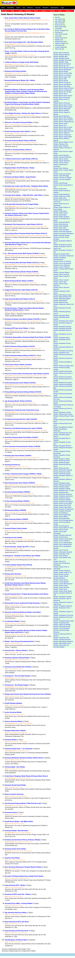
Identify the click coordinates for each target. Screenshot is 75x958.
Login (62, 8)
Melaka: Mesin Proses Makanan (60, 284)
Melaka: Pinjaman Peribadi (62, 500)
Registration (54, 8)
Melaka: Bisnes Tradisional (62, 135)
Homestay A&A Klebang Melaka (15, 71)
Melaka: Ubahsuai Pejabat (62, 624)
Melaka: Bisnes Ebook (60, 81)
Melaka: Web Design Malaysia (63, 641)
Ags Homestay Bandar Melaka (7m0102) (18, 401)
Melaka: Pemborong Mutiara (62, 384)
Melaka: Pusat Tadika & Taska (63, 528)
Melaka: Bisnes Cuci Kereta (62, 75)
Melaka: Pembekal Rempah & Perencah (63, 348)
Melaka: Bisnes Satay (60, 123)
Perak (36, 11)
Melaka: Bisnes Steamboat (62, 129)
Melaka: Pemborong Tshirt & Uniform (62, 409)
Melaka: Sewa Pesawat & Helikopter (61, 564)
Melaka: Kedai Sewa (60, 211)
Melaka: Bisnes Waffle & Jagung (61, 139)
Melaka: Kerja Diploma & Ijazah (61, 219)
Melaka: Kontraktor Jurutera (62, 245)
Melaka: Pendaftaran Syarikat (63, 427)
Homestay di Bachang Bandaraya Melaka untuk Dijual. (23, 612)
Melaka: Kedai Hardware (61, 194)
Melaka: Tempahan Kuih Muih (63, 615)
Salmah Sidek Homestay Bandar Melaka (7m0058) (21, 272)
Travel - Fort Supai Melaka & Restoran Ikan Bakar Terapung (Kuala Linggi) (27, 52)
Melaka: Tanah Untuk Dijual (62, 591)
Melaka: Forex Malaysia (61, 155)
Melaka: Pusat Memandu (61, 518)
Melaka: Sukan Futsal (60, 585)
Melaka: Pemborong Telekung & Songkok (63, 406)
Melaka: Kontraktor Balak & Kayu (62, 242)
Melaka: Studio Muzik (60, 580)
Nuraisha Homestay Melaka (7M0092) (17, 492)
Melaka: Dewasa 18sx (60, 144)
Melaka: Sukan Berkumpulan (63, 584)
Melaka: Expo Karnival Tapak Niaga (63, 152)
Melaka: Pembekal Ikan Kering (63, 321)
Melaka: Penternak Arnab (61, 461)
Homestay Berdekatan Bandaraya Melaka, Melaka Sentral (24, 758)
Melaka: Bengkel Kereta (61, 58)
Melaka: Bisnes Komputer (61, 97)
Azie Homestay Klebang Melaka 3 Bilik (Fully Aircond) (23, 803)
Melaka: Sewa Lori (59, 561)
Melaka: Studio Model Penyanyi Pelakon (60, 577)
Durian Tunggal (60, 30)
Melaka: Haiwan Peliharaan (62, 157)
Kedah (20, 11)
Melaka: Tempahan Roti (61, 623)
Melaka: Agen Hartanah (61, 53)
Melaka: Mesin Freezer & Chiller (61, 277)
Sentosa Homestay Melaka (13, 721)
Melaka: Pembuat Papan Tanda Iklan (63, 417)
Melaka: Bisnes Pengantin (61, 109)
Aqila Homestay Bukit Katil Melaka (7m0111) (20, 299)
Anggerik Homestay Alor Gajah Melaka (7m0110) (21, 290)
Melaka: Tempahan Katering (62, 606)
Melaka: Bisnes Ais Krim (61, 66)
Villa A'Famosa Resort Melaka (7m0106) (18, 365)
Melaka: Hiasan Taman (60, 162)
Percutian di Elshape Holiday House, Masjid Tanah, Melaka (24, 876)
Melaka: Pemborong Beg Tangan (61, 368)
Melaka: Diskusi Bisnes (60, 146)
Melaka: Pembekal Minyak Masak (62, 344)
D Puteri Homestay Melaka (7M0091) (17, 501)
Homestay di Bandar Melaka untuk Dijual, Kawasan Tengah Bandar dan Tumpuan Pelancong (27, 214)
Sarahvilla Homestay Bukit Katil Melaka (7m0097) (21, 437)
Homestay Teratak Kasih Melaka (15, 785)
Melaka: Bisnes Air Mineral (62, 64)
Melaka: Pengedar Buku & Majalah (62, 439)
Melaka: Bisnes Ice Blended (62, 90)
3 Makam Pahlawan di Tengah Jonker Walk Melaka (21, 62)
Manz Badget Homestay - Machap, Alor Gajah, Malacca (23, 113)
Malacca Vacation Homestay (14, 794)
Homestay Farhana (11, 812)
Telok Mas (58, 49)
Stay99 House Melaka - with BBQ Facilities (19, 821)
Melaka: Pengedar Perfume (62, 446)
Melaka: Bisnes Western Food (63, 142)
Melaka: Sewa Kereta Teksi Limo (62, 558)
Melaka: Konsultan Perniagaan (63, 233)
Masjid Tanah (59, 38)
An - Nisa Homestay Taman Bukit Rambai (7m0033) (22, 253)
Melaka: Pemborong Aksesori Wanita (63, 359)
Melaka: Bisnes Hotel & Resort (63, 88)
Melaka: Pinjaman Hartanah (62, 494)
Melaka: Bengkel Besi (60, 56)
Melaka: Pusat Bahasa (60, 513)
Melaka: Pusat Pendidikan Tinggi (61, 523)
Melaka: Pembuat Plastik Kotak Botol (63, 420)
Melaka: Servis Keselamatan (62, 543)
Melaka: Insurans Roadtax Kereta (62, 180)
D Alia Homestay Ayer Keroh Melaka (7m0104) (20, 383)
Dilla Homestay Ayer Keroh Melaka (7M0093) (20, 483)
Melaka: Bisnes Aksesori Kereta (63, 68)
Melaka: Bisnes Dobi (60, 79)
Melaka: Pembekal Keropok (62, 328)
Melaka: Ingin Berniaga (61, 176)
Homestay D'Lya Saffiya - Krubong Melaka (19, 903)
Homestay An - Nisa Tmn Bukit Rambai (17, 676)
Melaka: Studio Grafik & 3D (62, 572)
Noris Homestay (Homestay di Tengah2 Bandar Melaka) (23, 867)
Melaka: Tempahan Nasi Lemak (63, 621)
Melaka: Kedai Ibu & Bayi (61, 196)
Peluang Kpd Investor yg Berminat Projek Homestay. (22, 603)
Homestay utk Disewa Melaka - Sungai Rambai (20, 177)
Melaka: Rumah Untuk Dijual (62, 539)
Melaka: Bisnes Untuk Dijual (62, 136)
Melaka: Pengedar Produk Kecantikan (61, 452)
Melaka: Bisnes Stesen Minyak (63, 131)
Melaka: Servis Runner (60, 550)
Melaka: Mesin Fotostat (61, 274)
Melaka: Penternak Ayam (61, 462)
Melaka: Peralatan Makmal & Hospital (63, 476)
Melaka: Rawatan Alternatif (62, 535)
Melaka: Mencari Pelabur (61, 272)
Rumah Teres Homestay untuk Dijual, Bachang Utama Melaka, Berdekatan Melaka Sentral (25, 584)
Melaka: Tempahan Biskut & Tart (62, 594)
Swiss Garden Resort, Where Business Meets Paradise (22, 18)
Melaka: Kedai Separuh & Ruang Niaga (61, 208)
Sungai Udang (60, 47)
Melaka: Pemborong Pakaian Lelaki (62, 394)
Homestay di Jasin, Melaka (13, 537)
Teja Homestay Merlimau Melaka (16, 912)
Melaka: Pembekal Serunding (63, 351)
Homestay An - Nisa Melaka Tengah (16, 685)
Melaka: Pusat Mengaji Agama (63, 520)
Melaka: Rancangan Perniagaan (60, 532)
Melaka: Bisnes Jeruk (60, 94)
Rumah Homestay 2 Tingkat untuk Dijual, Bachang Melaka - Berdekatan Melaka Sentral (24, 309)
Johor (60, 11)
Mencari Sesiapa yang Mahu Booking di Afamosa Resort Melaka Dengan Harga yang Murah (26, 631)
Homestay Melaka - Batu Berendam (16, 831)
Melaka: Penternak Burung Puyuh (62, 465)
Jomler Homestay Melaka (13, 712)
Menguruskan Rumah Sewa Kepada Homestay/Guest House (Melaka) (28, 694)
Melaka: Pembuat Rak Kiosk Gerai (62, 424)
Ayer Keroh (58, 21)
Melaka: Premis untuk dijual (62, 503)
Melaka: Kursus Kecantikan (62, 263)
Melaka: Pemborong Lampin (62, 382)
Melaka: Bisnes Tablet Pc (61, 133)
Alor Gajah (58, 19)
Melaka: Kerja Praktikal (60, 226)
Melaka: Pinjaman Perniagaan (63, 502)
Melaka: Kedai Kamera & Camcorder (61, 201)
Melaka (52, 11)
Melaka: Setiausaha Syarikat (62, 552)
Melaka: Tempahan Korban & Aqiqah (63, 612)
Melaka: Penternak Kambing (62, 470)
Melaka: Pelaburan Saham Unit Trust (63, 305)
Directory (30, 8)
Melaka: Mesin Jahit (59, 282)
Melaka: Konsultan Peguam (62, 231)
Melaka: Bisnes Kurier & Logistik (61, 100)
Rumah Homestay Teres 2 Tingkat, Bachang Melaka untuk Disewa (26, 594)
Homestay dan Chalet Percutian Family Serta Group (22, 410)
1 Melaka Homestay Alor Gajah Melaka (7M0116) (21, 159)
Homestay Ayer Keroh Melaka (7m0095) (18, 456)
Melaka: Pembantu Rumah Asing (62, 309)
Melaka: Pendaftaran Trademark (60, 430)
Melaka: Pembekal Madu (61, 338)
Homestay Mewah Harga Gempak (16, 528)
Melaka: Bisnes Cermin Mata (62, 73)
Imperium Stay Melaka (12, 858)
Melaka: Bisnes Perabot (61, 110)
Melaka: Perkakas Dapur (61, 487)
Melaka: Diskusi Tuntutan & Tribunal (62, 148)
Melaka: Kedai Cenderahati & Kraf (63, 186)
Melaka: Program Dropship (62, 511)
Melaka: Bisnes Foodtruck (61, 82)
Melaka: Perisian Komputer (62, 485)
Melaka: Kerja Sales (59, 228)
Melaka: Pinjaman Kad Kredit (63, 496)
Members (45, 8)
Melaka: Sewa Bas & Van (61, 554)
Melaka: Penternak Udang (61, 474)
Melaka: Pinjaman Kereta (61, 498)
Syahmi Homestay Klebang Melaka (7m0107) (20, 346)
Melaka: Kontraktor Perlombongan (59, 258)
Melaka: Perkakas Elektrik (61, 488)
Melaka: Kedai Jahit (59, 198)
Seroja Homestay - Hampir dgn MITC (17, 547)
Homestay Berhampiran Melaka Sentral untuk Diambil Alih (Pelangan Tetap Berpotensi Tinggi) (28, 243)
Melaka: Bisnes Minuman (61, 103)
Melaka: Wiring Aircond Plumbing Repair (61, 646)
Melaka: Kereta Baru (60, 215)
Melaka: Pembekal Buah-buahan (61, 318)
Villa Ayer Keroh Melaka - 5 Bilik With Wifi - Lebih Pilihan (24, 195)
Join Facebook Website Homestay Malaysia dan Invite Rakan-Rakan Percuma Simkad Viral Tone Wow (27, 30)
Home (3, 8)
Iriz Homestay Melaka (12, 621)
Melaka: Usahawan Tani (61, 638)
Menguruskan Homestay (13, 574)
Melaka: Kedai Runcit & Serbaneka (61, 204)
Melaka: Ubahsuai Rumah (61, 626)
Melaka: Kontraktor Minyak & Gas (63, 251)
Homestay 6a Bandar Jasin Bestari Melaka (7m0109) (22, 319)
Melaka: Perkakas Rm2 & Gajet (63, 490)
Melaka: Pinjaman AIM (60, 492)
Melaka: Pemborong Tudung (62, 414)
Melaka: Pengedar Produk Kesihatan (61, 456)
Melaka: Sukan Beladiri (61, 582)
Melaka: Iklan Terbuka (60, 168)
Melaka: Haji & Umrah (60, 159)
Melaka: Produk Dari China (62, 505)
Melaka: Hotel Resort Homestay (60, 165)
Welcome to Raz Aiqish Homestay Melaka (18, 122)
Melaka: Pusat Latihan (60, 516)
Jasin (56, 36)
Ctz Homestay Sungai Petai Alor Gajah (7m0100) (21, 419)
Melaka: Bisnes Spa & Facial (62, 127)
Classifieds (10, 8)
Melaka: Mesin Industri (61, 280)
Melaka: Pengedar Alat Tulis (62, 433)
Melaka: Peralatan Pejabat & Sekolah (62, 480)
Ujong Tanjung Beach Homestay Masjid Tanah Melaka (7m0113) (26, 233)
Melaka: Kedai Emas (60, 189)
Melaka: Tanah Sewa (60, 589)
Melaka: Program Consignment (63, 509)
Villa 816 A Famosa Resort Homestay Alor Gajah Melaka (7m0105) (27, 374)
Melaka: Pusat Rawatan (61, 526)
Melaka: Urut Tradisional (61, 628)
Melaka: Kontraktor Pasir (61, 254)
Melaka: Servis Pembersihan (62, 544)
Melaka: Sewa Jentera (60, 556)
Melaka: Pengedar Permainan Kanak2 (63, 448)
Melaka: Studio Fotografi (61, 570)
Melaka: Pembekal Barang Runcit (62, 312)
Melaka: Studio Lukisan (61, 574)
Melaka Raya (59, 41)
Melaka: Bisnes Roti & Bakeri (62, 118)
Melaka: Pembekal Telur (61, 353)
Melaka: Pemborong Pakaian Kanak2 (62, 391)
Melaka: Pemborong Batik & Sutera (62, 363)
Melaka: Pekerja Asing (60, 302)
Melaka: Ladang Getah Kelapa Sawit (63, 270)
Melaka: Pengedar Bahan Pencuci (61, 435)
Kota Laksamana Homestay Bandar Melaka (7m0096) (22, 446)
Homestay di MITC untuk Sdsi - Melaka (17, 894)
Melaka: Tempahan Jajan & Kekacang (62, 599)
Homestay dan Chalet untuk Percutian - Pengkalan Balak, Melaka (26, 186)
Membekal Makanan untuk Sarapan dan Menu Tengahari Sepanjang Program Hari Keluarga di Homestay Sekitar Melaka (27, 103)
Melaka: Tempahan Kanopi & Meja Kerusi (63, 603)
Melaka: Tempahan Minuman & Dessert (63, 618)
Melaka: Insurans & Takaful (62, 177)
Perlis (12, 11)
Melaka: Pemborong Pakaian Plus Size (62, 398)
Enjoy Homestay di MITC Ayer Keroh (16, 931)
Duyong (57, 32)
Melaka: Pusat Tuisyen (60, 529)
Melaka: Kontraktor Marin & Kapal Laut (62, 247)
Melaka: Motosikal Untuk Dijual (61, 292)
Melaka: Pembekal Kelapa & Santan (62, 324)
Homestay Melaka (11, 740)
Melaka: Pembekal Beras (61, 315)
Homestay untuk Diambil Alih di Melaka (18, 667)
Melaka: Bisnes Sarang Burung (63, 122)
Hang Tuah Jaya (60, 34)
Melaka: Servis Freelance (61, 541)
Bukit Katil (58, 25)
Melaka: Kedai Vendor (60, 213)
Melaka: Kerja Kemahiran (61, 222)
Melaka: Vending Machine (62, 639)
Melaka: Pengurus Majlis (61, 459)
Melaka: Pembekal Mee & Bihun (61, 340)
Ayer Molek (58, 23)
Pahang (67, 11)
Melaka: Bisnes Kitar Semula (62, 95)
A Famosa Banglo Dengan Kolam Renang (18, 565)
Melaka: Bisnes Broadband (62, 69)
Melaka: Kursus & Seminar (62, 261)
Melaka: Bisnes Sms (60, 125)
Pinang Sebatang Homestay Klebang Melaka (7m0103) (23, 392)
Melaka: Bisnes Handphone (62, 84)
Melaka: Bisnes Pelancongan (62, 107)
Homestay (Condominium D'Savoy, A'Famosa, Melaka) (22, 840)
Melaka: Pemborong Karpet (62, 377)
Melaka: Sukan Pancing (61, 587)
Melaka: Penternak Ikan (61, 468)
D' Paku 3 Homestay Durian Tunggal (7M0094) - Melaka (23, 474)
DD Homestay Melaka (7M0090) (15, 510)
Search (18, 8)
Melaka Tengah (60, 43)
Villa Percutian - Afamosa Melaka (16, 650)
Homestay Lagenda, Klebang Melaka (17, 658)
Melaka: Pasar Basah (60, 300)
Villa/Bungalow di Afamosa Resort (16, 940)
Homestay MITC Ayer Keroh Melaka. (16, 328)
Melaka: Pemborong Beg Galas (63, 366)
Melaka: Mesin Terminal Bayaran (61, 288)
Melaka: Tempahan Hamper (62, 597)
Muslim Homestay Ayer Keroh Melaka (17, 131)
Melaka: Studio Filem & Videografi (61, 568)
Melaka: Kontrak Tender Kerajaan (61, 238)
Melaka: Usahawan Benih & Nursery (62, 635)
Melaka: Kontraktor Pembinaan (63, 256)
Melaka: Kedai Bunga (60, 183)
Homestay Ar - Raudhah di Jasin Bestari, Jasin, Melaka (22, 556)
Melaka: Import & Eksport (62, 174)
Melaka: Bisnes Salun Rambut (63, 120)
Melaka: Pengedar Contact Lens (62, 443)
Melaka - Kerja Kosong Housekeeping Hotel (19, 641)
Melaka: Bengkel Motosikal (62, 60)
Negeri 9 (44, 11)
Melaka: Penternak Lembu (62, 472)
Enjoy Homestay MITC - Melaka (15, 885)
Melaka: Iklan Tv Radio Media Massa (63, 171)
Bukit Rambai (59, 27)
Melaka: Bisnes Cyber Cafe (62, 77)
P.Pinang (28, 11)
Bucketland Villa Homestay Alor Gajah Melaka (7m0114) (23, 224)
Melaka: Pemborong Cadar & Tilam (63, 374)
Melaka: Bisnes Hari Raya (61, 86)
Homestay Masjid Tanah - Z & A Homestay (18, 749)
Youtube (38, 8)
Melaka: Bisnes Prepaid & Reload (61, 113)
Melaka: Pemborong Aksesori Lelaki (63, 355)
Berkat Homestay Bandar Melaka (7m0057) (19, 281)
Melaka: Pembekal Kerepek (62, 326)
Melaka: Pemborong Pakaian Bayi (62, 387)
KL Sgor (4, 11)
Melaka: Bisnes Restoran (61, 116)
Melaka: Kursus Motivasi (61, 267)
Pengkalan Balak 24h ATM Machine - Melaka (19, 168)
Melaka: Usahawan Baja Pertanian (61, 631)
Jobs (23, 8)
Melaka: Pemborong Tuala (62, 412)
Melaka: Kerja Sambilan (61, 230)
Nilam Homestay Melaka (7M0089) (16, 519)
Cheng (57, 28)
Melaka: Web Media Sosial (62, 643)
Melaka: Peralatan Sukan (61, 483)
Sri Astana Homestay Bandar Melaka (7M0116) (20, 141)
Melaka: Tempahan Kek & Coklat (61, 609)
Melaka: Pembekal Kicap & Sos (62, 331)
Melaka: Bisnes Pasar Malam (62, 105)
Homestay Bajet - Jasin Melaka (15, 767)
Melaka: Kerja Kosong (60, 224)
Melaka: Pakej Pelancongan (62, 295)
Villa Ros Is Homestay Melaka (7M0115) (18, 150)
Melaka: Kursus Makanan (61, 265)
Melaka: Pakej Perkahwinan (62, 297)
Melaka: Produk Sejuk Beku (62, 507)
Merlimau (58, 45)
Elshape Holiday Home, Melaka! (15, 730)
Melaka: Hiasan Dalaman (61, 161)
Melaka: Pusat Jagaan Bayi (62, 515)
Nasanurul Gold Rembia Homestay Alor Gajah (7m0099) (23, 428)
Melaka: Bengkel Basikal (61, 55)
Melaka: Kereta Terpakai (61, 217)
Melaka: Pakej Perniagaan (61, 298)
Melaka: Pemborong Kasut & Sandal (63, 379)
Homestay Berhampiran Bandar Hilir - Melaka (20, 80)
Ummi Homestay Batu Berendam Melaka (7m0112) (22, 263)
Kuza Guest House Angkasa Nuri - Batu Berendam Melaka (24, 42)
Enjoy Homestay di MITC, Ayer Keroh (17, 922)
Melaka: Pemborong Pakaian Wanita (62, 402)
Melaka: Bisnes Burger (60, 71)
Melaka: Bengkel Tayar (60, 62)
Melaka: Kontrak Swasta (61, 235)
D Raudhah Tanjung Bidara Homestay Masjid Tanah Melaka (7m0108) (28, 337)
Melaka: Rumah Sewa (60, 537)
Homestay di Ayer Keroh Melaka (15, 849)
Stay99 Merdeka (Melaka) (13, 703)
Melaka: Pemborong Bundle (62, 371)
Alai (56, 17)
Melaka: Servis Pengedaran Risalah (62, 547)
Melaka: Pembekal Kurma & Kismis (62, 335)
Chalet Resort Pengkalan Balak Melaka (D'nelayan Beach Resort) (26, 776)
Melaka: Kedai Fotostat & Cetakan (61, 191)
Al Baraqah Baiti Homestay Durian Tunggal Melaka (21, 204)
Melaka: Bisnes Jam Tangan (62, 92)
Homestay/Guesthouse (12, 465)
